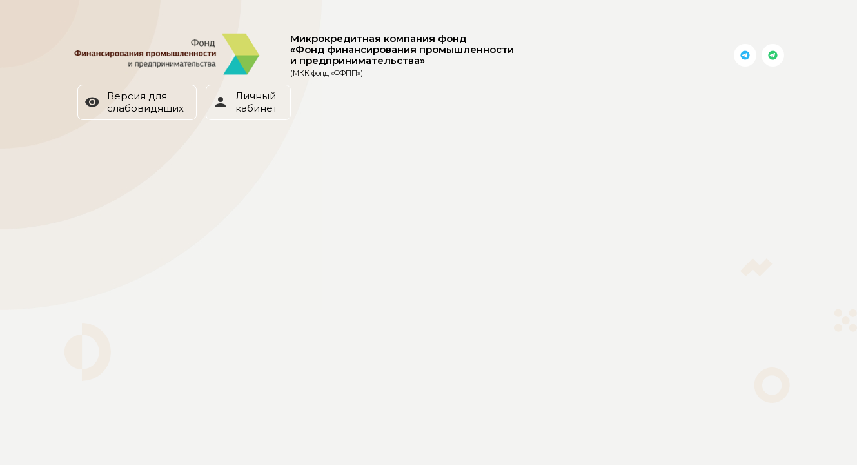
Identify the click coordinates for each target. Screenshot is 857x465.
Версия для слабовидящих (134, 102)
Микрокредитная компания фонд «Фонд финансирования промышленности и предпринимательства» (402, 55)
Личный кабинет (245, 102)
